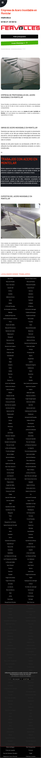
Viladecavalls (10, 414)
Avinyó (10, 420)
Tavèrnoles (31, 571)
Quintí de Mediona (30, 457)
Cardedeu (10, 550)
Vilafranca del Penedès (31, 411)
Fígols (30, 577)
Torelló (30, 522)
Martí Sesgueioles (30, 747)
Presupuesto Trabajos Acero (5, 48)
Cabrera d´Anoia (31, 340)
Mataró (10, 392)
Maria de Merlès (31, 281)
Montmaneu (31, 596)
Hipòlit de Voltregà (10, 463)
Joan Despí (10, 432)
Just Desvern (10, 476)
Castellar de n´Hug (10, 509)
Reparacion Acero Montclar (10, 756)
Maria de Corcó (10, 340)
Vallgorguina (10, 334)
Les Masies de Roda (31, 556)
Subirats (30, 300)
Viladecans (31, 414)
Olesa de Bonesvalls (31, 328)
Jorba (10, 596)
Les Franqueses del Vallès (10, 559)
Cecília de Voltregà (10, 488)
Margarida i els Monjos (10, 522)
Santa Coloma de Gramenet (10, 318)
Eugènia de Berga (30, 315)
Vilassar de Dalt (10, 395)
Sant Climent (10, 565)
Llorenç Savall (10, 472)
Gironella (10, 583)
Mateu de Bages (10, 747)
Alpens (30, 355)
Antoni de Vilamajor (10, 383)
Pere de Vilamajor (30, 442)
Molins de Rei (10, 349)
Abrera (30, 568)
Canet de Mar (10, 439)
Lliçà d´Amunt (30, 287)
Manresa (10, 374)
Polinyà (31, 349)
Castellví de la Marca (31, 540)
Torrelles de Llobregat (30, 587)
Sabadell (31, 482)
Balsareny (30, 331)
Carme (10, 528)
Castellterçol (10, 543)
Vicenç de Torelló (10, 491)
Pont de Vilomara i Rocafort (10, 753)
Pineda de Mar (30, 352)
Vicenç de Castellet (31, 439)
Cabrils (31, 361)
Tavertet (10, 571)
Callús (10, 368)
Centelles (30, 537)
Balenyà (10, 312)
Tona (10, 429)
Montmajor (10, 599)
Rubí (31, 377)
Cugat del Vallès (10, 485)
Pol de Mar (10, 460)
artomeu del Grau (10, 408)
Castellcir (10, 534)
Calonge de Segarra (31, 365)
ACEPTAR (26, 679)
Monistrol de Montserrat (30, 343)
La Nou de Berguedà (10, 448)
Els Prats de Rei (31, 513)
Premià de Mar (10, 343)
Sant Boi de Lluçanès (10, 405)
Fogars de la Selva (10, 577)
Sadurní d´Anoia (31, 485)
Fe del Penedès (31, 519)
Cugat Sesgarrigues (31, 398)
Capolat (31, 550)
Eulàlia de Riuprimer (10, 315)
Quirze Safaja (10, 454)
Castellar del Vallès (10, 506)
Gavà (30, 324)
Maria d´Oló (10, 546)
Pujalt (30, 753)
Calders (10, 423)
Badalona (10, 417)
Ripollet (31, 380)
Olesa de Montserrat (10, 328)
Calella (10, 371)
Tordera (10, 568)
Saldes (10, 303)
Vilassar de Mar (31, 426)
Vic (31, 494)
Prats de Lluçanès (10, 750)
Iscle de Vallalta (10, 500)
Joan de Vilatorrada (10, 497)
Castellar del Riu (31, 506)
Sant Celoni (31, 565)
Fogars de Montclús (31, 574)
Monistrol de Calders (10, 346)
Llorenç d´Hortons (30, 472)
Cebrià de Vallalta (30, 402)
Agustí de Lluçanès (31, 386)
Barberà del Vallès (10, 331)
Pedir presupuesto (19, 37)
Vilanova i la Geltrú (30, 395)
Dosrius (31, 291)
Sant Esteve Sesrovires (31, 479)
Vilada (10, 494)
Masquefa (10, 513)
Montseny (10, 426)
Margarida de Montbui (10, 602)
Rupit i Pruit (31, 500)
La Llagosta (31, 448)
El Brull (31, 583)
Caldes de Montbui (30, 463)
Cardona (31, 534)
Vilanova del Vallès (10, 398)
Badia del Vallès (31, 392)
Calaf (10, 503)
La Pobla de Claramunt (31, 445)
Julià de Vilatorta (30, 546)
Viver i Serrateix (10, 284)
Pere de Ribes (10, 469)
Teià (10, 519)
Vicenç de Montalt (10, 402)
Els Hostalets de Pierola (10, 309)
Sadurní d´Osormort (31, 491)
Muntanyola (31, 423)
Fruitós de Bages (10, 451)
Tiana (10, 516)
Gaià (10, 593)
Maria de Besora (10, 590)
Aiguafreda (31, 358)
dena (10, 531)
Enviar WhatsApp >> (20, 43)
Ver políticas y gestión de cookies (21, 675)
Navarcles (30, 374)
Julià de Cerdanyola (31, 429)
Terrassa (30, 516)
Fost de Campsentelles (31, 451)
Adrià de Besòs (10, 389)
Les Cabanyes (30, 559)
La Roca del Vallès (10, 562)
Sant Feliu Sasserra (10, 466)
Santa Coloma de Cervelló (10, 525)
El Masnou (30, 306)
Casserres (30, 525)
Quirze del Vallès (31, 454)
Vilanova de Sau (31, 337)
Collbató (31, 303)
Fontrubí (31, 593)
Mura (10, 377)
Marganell (10, 337)
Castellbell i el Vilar (31, 503)
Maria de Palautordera (30, 278)
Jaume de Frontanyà (30, 497)
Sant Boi (31, 405)
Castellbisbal (10, 355)
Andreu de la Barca (10, 386)
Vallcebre (30, 294)
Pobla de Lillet (10, 352)
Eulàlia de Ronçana (31, 312)
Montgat (31, 599)
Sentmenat (31, 590)
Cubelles (10, 294)
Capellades (10, 553)
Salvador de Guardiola (10, 442)
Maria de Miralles (10, 281)
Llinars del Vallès (30, 553)
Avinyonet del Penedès (31, 417)
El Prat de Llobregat (31, 309)
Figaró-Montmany (10, 580)
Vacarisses (31, 297)
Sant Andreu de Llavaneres (31, 383)
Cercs (10, 537)
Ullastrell (30, 543)
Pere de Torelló (10, 445)
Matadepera (31, 509)
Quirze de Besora (10, 457)
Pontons (31, 750)
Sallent (31, 389)
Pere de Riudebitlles (30, 466)
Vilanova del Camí (30, 408)
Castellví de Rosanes (10, 540)
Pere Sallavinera (31, 460)
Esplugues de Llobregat (31, 580)
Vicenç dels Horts (30, 488)
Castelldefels (30, 531)
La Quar (31, 562)
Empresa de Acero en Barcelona (16, 48)
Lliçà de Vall (10, 287)
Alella (10, 358)
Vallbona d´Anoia (10, 297)
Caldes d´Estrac (31, 420)
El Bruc (10, 291)
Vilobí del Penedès (30, 284)
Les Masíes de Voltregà (10, 556)
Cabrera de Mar (10, 411)
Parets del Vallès (10, 324)
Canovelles (31, 435)
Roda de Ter (10, 380)
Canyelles (30, 432)
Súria (10, 300)
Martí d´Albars (30, 469)
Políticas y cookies (30, 756)
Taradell (10, 574)
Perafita (31, 321)
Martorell (30, 334)
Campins (10, 365)
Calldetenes (31, 368)
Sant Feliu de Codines (10, 479)
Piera (10, 321)
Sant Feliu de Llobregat (31, 476)
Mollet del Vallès (31, 346)
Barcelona (10, 278)
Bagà (10, 361)
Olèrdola (31, 528)
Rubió (30, 371)
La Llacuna (10, 587)
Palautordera (10, 482)
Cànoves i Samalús (10, 435)
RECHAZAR (16, 679)
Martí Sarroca (30, 602)
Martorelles (31, 318)
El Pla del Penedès (10, 306)
